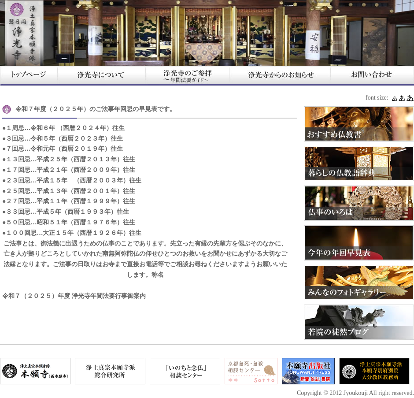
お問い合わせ (372, 76)
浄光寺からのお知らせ (279, 76)
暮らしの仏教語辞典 (359, 163)
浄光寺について (101, 76)
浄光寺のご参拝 (187, 76)
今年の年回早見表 (359, 242)
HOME (28, 76)
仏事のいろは (359, 203)
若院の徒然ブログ (359, 322)
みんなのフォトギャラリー (359, 282)
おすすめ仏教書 (359, 123)
